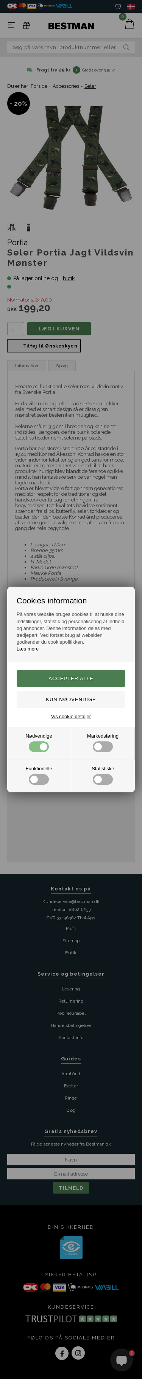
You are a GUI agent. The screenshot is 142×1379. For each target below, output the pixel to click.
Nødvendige (39, 742)
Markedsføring (103, 742)
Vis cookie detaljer (71, 716)
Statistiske (103, 775)
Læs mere (28, 649)
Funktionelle (39, 775)
